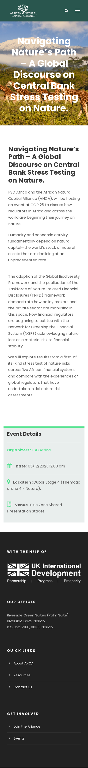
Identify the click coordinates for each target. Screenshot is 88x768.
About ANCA (23, 638)
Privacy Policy (29, 752)
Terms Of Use (56, 752)
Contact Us (22, 662)
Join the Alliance (25, 701)
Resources (21, 650)
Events (19, 713)
